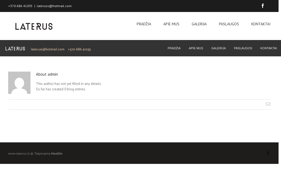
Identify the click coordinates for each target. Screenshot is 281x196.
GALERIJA (199, 24)
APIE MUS (171, 24)
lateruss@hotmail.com (54, 6)
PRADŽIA (144, 24)
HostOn (56, 153)
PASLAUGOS (229, 24)
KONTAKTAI (260, 24)
